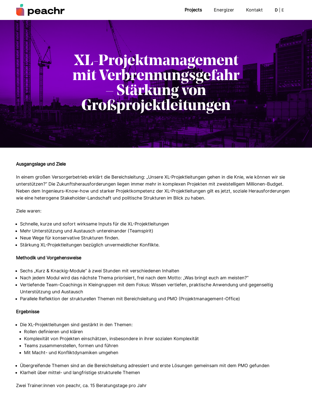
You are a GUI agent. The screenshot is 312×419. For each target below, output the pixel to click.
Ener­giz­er (224, 9)
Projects (193, 9)
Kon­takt (254, 9)
